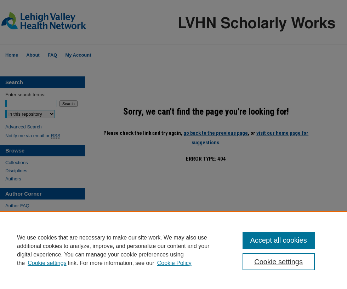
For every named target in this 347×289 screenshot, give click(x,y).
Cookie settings (47, 263)
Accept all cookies (278, 240)
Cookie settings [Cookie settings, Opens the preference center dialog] (278, 262)
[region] (173, 250)
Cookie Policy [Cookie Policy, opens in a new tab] (174, 263)
